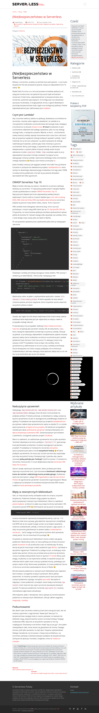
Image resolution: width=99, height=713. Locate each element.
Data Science (76, 195)
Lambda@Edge (76, 264)
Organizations (76, 306)
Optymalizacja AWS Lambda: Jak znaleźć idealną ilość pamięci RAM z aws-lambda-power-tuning (78, 535)
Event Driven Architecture (76, 212)
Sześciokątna (76, 359)
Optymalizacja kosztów (76, 302)
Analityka (75, 163)
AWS (78, 152)
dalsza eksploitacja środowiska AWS (25, 433)
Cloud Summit (76, 186)
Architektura (75, 170)
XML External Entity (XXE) (26, 200)
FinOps (74, 219)
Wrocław (74, 378)
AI (72, 152)
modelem (46, 108)
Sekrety (74, 338)
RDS (73, 332)
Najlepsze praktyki (49, 24)
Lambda (74, 261)
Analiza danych (76, 167)
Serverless (75, 341)
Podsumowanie (77, 316)
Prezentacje (75, 322)
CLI (81, 182)
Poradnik (19, 24)
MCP (73, 270)
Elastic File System (77, 208)
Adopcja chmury (77, 160)
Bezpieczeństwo (38, 24)
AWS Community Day (77, 156)
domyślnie (54, 448)
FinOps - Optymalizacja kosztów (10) (78, 87)
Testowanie (75, 362)
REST (80, 332)
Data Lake (75, 192)
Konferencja (76, 248)
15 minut (52, 556)
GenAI (74, 223)
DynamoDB (75, 202)
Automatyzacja (76, 176)
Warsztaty (75, 369)
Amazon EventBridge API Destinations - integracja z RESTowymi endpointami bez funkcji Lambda (78, 482)
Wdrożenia (75, 372)
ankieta (74, 388)
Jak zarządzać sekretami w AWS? (78, 518)
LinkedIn (15, 641)
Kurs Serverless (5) (78, 96)
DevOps (74, 198)
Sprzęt (74, 349)
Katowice (74, 245)
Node (73, 295)
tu (54, 161)
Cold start (75, 189)
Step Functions (76, 356)
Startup (74, 353)
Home (14, 12)
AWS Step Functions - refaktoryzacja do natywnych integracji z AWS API (78, 439)
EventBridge (75, 216)
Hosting (74, 232)
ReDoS (54, 547)
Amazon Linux (37, 127)
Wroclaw (74, 375)
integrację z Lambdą (20, 600)
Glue (81, 223)
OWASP (16, 26)
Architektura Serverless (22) (75, 77)
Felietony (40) (76, 68)
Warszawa (75, 365)
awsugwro (75, 391)
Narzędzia (75, 288)
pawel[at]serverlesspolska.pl (79, 692)
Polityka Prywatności (28, 710)
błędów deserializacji (47, 200)
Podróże (74, 312)
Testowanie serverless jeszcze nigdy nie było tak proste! (78, 586)
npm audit (46, 579)
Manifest (74, 274)
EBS (73, 205)
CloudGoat (48, 435)
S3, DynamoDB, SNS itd (56, 209)
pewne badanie (18, 504)
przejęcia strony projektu (35, 427)
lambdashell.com (54, 167)
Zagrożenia (59, 24)
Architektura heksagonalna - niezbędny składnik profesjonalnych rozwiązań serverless (78, 460)
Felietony (22, 31)
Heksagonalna (76, 229)
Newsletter (75, 291)
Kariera (74, 242)
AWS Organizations (42, 477)
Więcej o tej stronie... (77, 57)
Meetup (74, 277)
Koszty (74, 255)
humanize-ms (23, 544)
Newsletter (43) (76, 92)
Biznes (74, 182)
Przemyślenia (76, 328)
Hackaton (75, 226)
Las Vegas (75, 267)
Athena (74, 173)
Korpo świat (75, 251)
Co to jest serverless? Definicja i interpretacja (78, 568)
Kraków (74, 258)
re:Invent (74, 394)
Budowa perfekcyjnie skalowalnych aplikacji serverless (78, 502)
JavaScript (75, 239)
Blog (20, 12)
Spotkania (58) (76, 72)
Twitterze (56, 638)
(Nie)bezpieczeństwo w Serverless (37, 17)
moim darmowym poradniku (30, 485)
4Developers (76, 149)
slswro (74, 397)
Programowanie (27, 24)
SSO (73, 335)
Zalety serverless (77, 385)
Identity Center (76, 235)
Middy (74, 280)
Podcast (74, 309)
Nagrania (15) (76, 82)
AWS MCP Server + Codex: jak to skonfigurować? (78, 421)
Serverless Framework (75, 345)
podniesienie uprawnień (36, 430)
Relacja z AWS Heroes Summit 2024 (78, 553)
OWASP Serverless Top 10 (47, 191)
